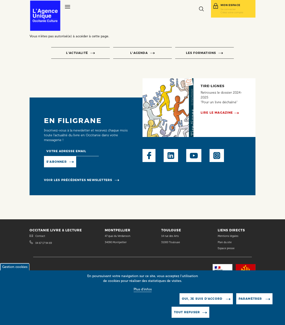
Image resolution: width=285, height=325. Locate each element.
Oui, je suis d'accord (202, 304)
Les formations (201, 53)
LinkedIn (171, 155)
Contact (40, 236)
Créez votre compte (232, 12)
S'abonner (56, 161)
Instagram (217, 155)
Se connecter (228, 9)
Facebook (148, 155)
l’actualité (77, 53)
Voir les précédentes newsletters (78, 180)
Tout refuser (187, 317)
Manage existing (93, 161)
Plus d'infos (143, 294)
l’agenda (139, 53)
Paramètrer (251, 304)
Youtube (193, 155)
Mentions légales (228, 236)
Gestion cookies (14, 272)
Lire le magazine (217, 112)
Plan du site (225, 242)
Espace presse (226, 248)
